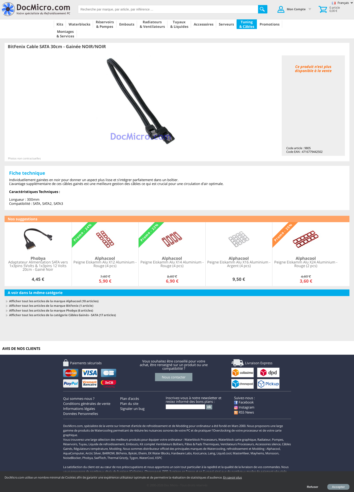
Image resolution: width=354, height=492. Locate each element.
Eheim (142, 453)
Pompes (277, 439)
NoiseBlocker (72, 458)
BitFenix (121, 453)
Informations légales (79, 408)
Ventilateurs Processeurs (237, 444)
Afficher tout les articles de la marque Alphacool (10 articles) (53, 301)
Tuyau (83, 444)
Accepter (338, 487)
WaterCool (146, 458)
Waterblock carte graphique (237, 439)
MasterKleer (241, 453)
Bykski (132, 453)
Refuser (312, 487)
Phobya (87, 458)
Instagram (244, 407)
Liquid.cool (224, 453)
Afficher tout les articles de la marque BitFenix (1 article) (51, 306)
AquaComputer (73, 453)
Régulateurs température (91, 449)
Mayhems (257, 453)
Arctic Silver (93, 453)
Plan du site (129, 403)
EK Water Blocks (159, 453)
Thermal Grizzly (117, 458)
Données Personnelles (80, 413)
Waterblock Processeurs (200, 439)
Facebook (244, 402)
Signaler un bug (132, 408)
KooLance (200, 453)
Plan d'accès (129, 398)
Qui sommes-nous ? (78, 398)
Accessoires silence (268, 444)
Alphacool (273, 449)
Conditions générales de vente (86, 403)
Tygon (133, 458)
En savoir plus (232, 477)
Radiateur (264, 439)
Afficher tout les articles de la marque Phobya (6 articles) (51, 310)
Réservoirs (70, 444)
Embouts (132, 444)
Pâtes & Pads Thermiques (202, 444)
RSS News (244, 412)
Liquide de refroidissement (106, 444)
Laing (211, 453)
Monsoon (272, 453)
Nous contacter (174, 377)
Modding (115, 449)
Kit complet (147, 444)
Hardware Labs (181, 453)
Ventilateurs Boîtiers (169, 444)
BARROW (108, 453)
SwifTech (100, 458)
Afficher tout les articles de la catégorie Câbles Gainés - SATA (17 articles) (62, 315)
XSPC (158, 458)
